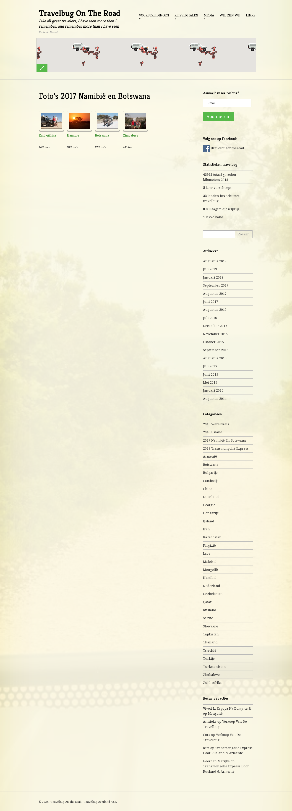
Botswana (102, 135)
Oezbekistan (213, 594)
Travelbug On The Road (79, 13)
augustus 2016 (215, 309)
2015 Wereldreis (216, 424)
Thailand (210, 642)
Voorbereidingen (154, 16)
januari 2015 (213, 390)
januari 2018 (213, 277)
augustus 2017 (215, 293)
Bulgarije (210, 472)
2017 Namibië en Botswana (224, 440)
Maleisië (209, 561)
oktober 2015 (213, 342)
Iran (206, 529)
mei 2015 (210, 382)
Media (209, 16)
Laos (206, 553)
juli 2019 (210, 269)
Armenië (210, 456)
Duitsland (211, 497)
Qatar (207, 602)
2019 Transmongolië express (226, 448)
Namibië (209, 577)
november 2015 (215, 334)
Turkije (209, 658)
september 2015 (215, 350)
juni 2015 (210, 374)
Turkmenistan (214, 667)
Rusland (209, 610)
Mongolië (210, 569)
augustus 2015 (215, 358)
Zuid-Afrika (47, 135)
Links (251, 15)
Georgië (209, 505)
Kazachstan (212, 537)
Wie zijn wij (230, 15)
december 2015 (215, 326)
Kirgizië (209, 545)
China (208, 489)
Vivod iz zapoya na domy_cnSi (227, 708)
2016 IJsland (212, 432)
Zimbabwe (130, 135)
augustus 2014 (215, 398)
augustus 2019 (215, 261)
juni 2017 (210, 301)
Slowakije (210, 626)
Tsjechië (209, 650)
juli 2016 (210, 318)
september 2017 (215, 285)
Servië (208, 618)
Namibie (73, 135)
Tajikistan (211, 634)
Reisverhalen (186, 16)
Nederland (211, 586)
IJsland (208, 521)
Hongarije (211, 513)
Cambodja (211, 481)
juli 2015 (210, 366)
